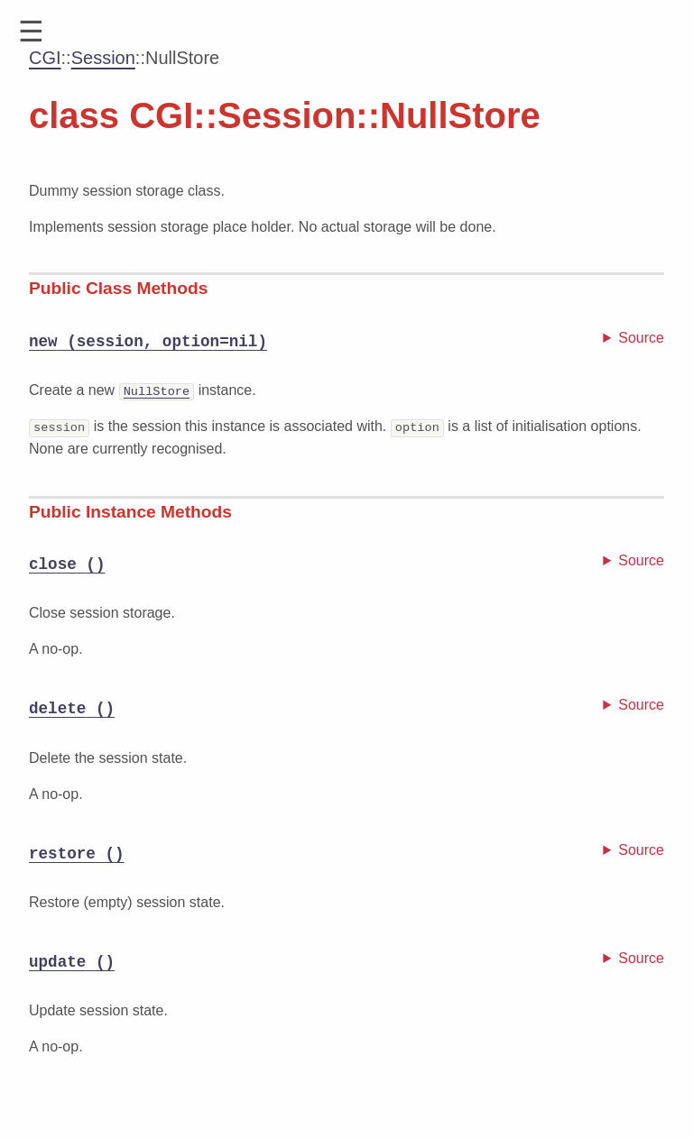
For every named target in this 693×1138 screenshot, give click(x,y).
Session (103, 58)
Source (641, 337)
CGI (45, 58)
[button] (31, 32)
